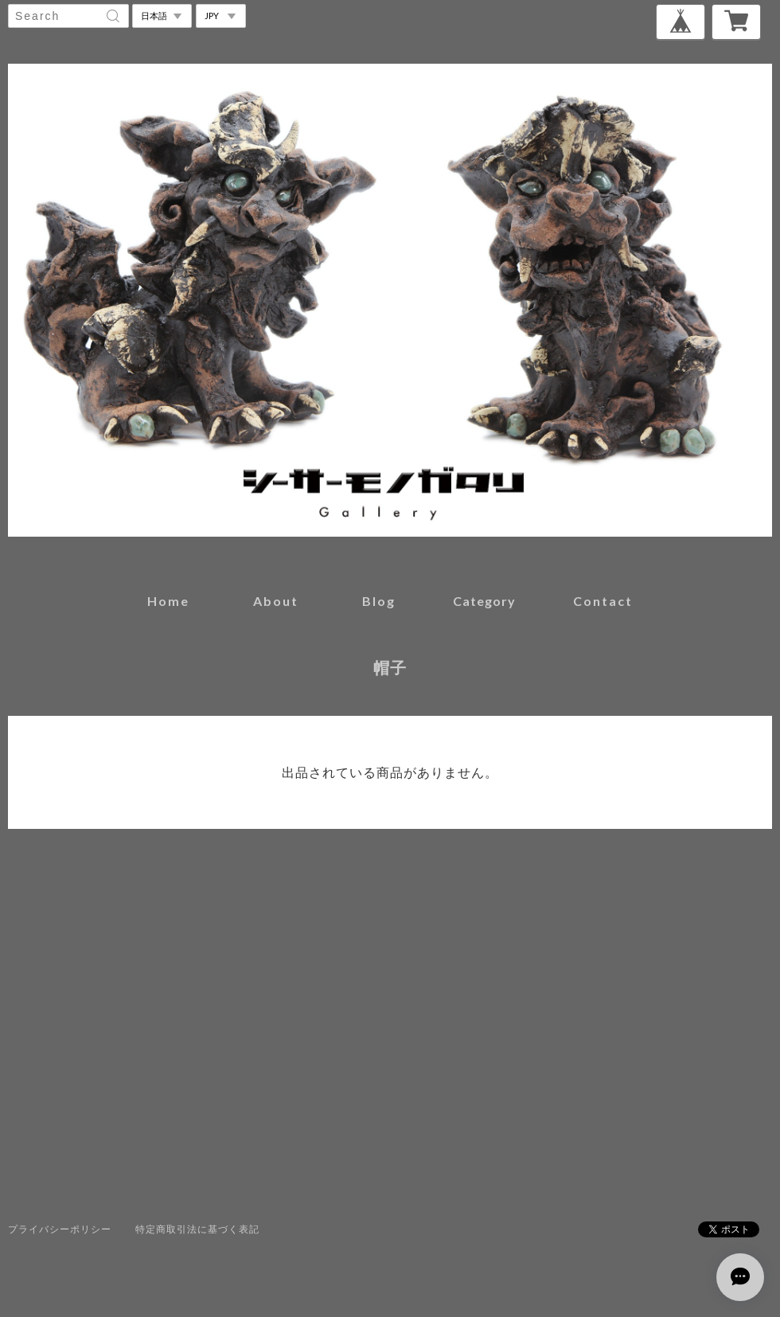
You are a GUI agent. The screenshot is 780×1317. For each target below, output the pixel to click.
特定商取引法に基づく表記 (197, 1229)
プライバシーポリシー (59, 1229)
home (168, 600)
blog (379, 600)
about (275, 600)
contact (603, 600)
